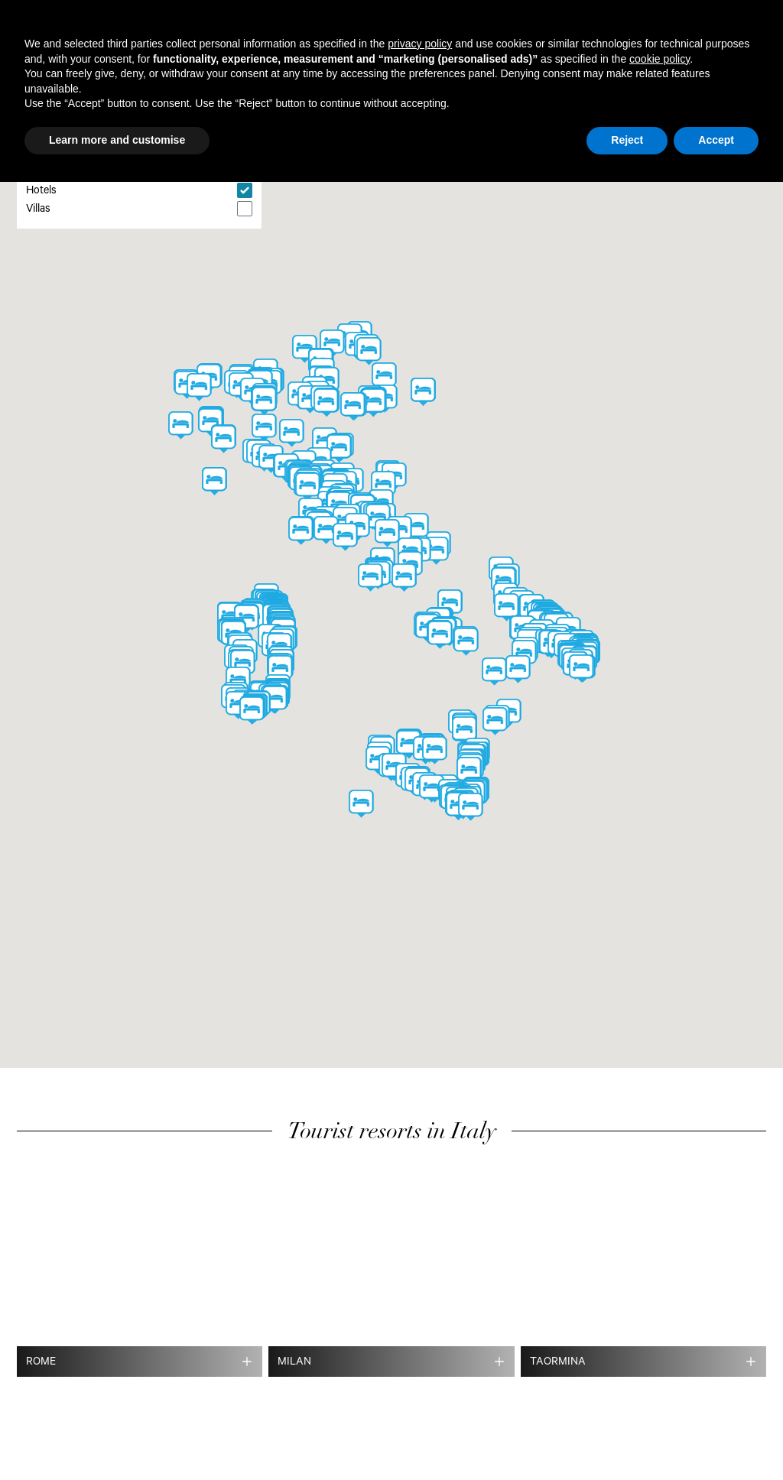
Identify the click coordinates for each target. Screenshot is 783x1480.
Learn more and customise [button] (117, 140)
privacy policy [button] (420, 43)
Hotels (41, 192)
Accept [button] (716, 140)
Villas (38, 210)
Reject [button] (627, 140)
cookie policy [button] (659, 59)
